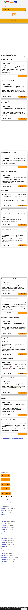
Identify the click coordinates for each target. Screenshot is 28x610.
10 (18, 440)
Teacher (7, 555)
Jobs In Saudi (5, 486)
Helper (7, 517)
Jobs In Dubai (5, 482)
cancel (24, 608)
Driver (7, 504)
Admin (6, 553)
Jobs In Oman (5, 491)
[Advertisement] (14, 38)
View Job (22, 76)
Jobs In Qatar (5, 477)
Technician (8, 506)
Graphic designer (9, 559)
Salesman (7, 527)
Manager (7, 542)
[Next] (21, 440)
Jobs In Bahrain (6, 496)
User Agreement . (17, 608)
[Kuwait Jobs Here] (10, 2)
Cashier (7, 544)
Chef (6, 515)
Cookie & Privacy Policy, (6, 608)
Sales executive (9, 521)
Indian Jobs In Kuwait (6, 502)
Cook (6, 519)
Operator (7, 557)
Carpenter (7, 564)
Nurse (6, 512)
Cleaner (7, 532)
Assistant (7, 547)
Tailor (6, 536)
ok (21, 608)
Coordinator (8, 540)
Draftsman (8, 549)
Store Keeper (8, 561)
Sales (6, 508)
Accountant (8, 510)
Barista (7, 566)
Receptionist (8, 534)
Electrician (8, 538)
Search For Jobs (6, 9)
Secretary (7, 529)
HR (5, 551)
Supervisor (8, 523)
